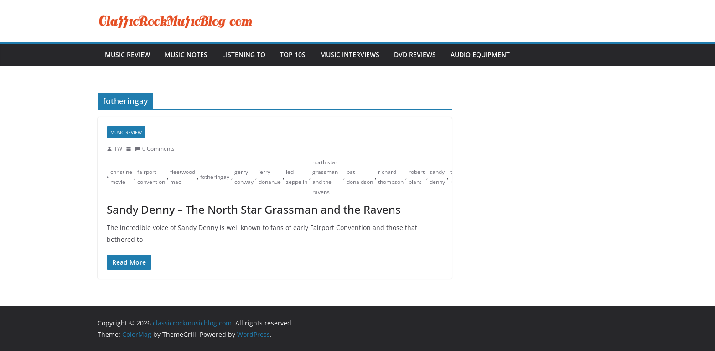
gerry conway (244, 177)
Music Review (127, 54)
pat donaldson (360, 177)
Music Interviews (349, 54)
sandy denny (437, 177)
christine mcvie (121, 177)
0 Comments (155, 148)
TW (118, 148)
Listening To (243, 54)
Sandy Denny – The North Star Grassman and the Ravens (254, 209)
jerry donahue (270, 177)
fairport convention (151, 177)
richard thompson (391, 177)
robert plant (417, 177)
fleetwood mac (182, 177)
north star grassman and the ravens (325, 177)
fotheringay (214, 177)
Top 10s (293, 54)
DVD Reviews (415, 54)
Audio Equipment (480, 54)
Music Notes (186, 54)
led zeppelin (296, 177)
